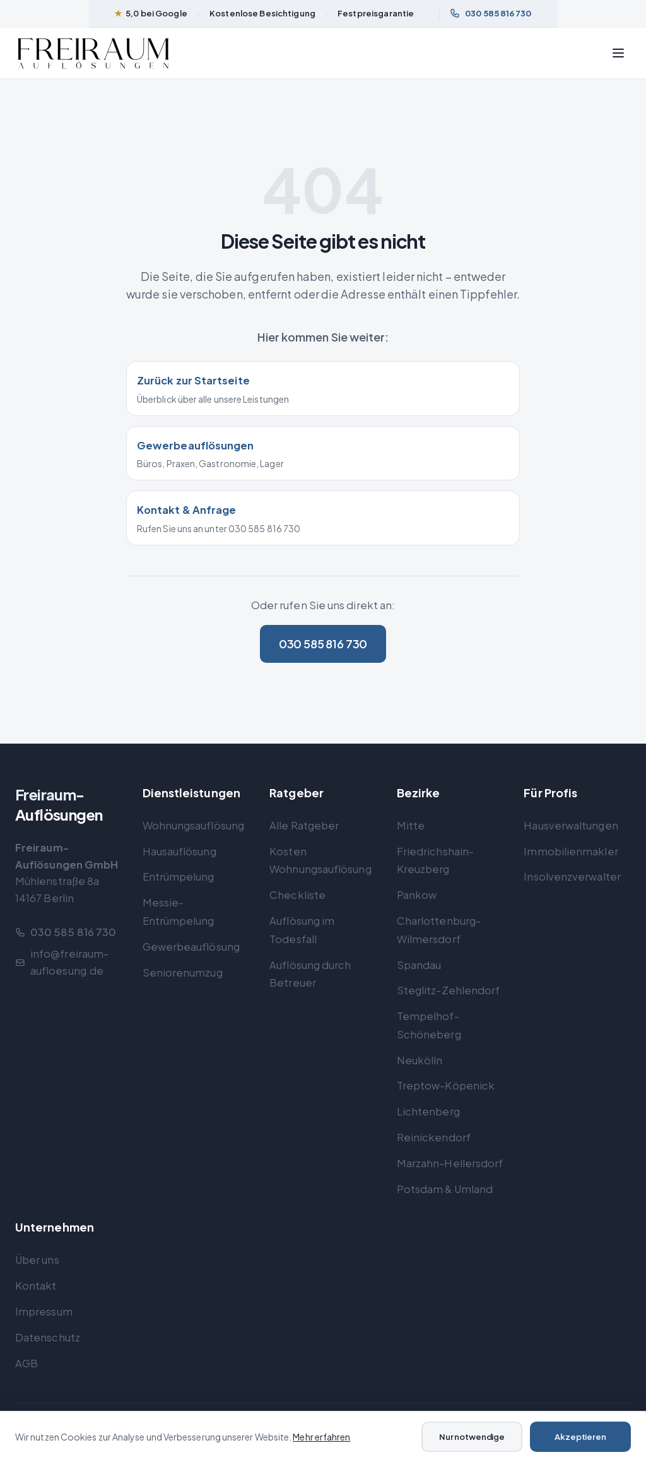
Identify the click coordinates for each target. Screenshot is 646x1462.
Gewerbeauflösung (191, 946)
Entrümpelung (178, 876)
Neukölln (420, 1060)
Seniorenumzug (183, 972)
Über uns (37, 1259)
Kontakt (36, 1285)
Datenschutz (47, 1337)
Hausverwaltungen (571, 825)
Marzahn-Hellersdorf (450, 1163)
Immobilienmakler (571, 851)
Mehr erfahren (321, 1436)
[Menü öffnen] (618, 53)
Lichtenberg (428, 1111)
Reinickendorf (434, 1137)
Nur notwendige (472, 1437)
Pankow (417, 894)
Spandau (419, 965)
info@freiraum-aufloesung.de (62, 962)
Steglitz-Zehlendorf (448, 990)
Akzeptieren (580, 1437)
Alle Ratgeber (304, 825)
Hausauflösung (179, 851)
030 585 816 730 (490, 13)
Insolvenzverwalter (572, 876)
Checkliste (297, 894)
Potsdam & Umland (445, 1189)
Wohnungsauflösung (193, 825)
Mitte (411, 825)
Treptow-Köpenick (446, 1085)
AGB (26, 1363)
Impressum (44, 1311)
